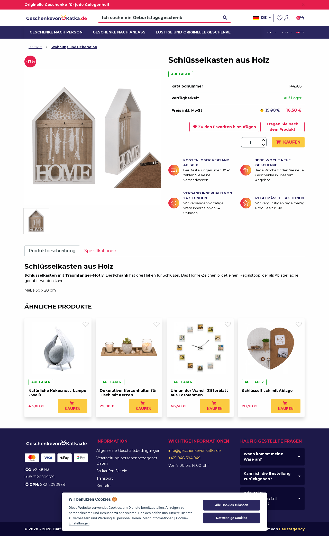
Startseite (35, 47)
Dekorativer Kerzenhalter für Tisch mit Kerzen (128, 392)
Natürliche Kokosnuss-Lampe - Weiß (57, 392)
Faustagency (292, 529)
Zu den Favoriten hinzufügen (224, 127)
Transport (104, 478)
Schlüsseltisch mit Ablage (267, 390)
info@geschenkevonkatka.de (194, 450)
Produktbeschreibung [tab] (52, 250)
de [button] (262, 18)
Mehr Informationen (158, 518)
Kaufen (288, 142)
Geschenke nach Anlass (116, 32)
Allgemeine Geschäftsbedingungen (128, 450)
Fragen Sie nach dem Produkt (282, 127)
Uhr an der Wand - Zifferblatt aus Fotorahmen (199, 392)
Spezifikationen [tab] (100, 250)
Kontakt (103, 486)
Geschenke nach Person (53, 32)
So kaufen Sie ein (111, 471)
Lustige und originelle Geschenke (189, 32)
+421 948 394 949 (184, 458)
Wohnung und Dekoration (74, 47)
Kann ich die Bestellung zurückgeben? (267, 476)
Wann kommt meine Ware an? (263, 457)
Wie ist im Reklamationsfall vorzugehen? (260, 498)
